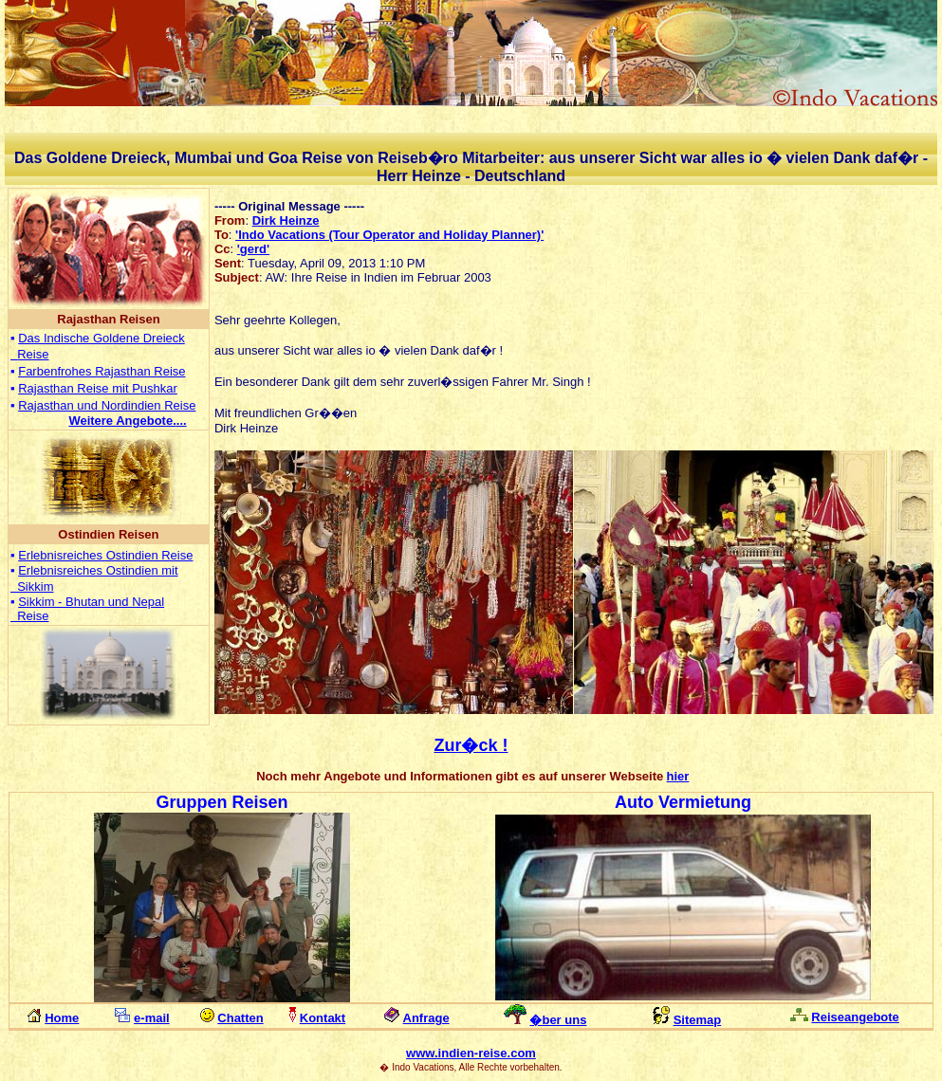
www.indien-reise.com (471, 1053)
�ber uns (557, 1020)
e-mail (152, 1018)
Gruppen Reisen (221, 802)
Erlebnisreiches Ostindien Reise (105, 555)
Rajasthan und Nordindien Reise (106, 405)
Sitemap (698, 1020)
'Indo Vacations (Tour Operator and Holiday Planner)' (389, 235)
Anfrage (426, 1018)
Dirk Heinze (286, 220)
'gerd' (253, 249)
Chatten (240, 1018)
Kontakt (322, 1018)
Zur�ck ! (471, 745)
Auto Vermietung (683, 802)
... (127, 420)
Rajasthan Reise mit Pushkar (97, 388)
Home (62, 1018)
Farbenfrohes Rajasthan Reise (101, 371)
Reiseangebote (854, 1017)
